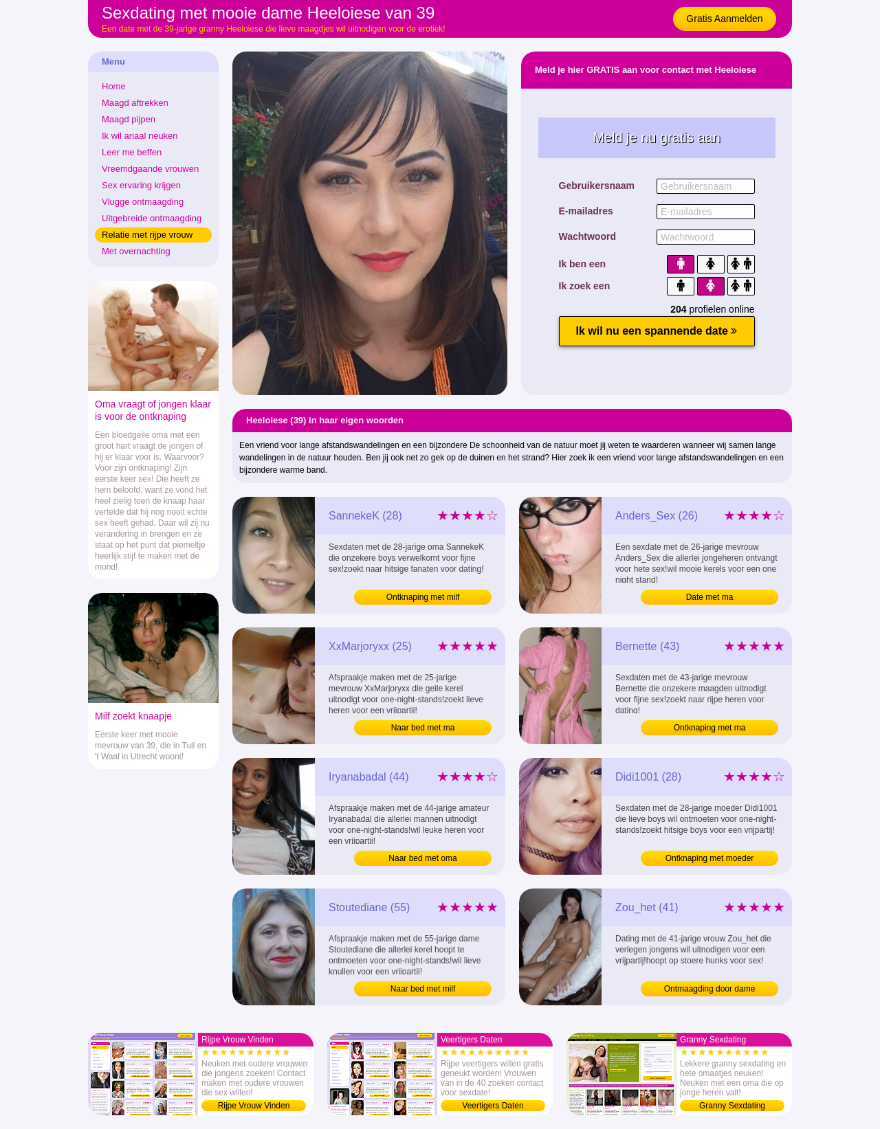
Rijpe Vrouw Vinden (254, 1105)
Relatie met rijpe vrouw (147, 235)
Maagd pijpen (128, 119)
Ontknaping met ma (710, 728)
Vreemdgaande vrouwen (150, 169)
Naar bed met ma (423, 728)
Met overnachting (136, 251)
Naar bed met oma (422, 858)
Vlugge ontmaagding (143, 202)
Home (114, 86)
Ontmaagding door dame (710, 989)
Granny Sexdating (732, 1105)
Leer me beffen (132, 152)
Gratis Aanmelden (724, 18)
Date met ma (710, 597)
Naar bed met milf (423, 989)
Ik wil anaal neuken (140, 136)
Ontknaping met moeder (710, 858)
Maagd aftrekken (135, 103)
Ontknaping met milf (423, 597)
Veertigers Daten (492, 1105)
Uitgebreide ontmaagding (151, 218)
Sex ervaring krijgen (141, 185)
